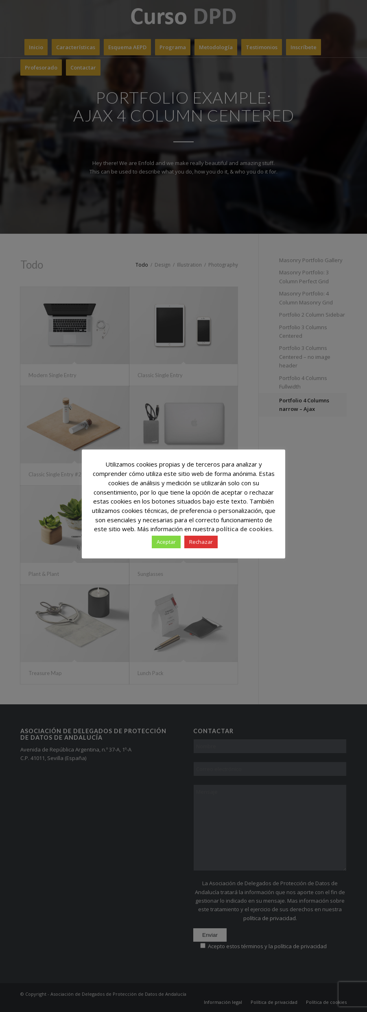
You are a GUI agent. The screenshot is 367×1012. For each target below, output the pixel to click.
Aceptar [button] (166, 541)
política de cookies (244, 529)
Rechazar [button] (201, 541)
